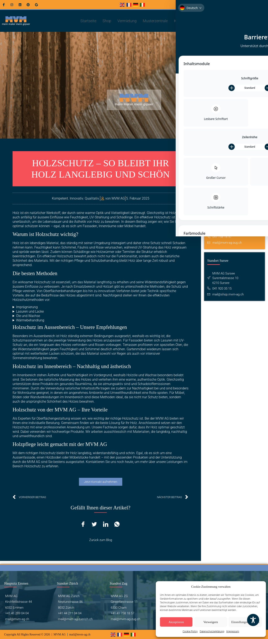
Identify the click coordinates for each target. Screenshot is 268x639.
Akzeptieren (176, 622)
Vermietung (127, 21)
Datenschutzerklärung (212, 631)
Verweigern (211, 622)
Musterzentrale (155, 21)
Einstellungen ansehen (245, 622)
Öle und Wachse (28, 316)
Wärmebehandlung (30, 320)
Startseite (88, 21)
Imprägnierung (27, 307)
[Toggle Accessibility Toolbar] (253, 619)
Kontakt (182, 21)
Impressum (232, 631)
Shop (107, 21)
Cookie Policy (190, 631)
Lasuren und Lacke (30, 311)
